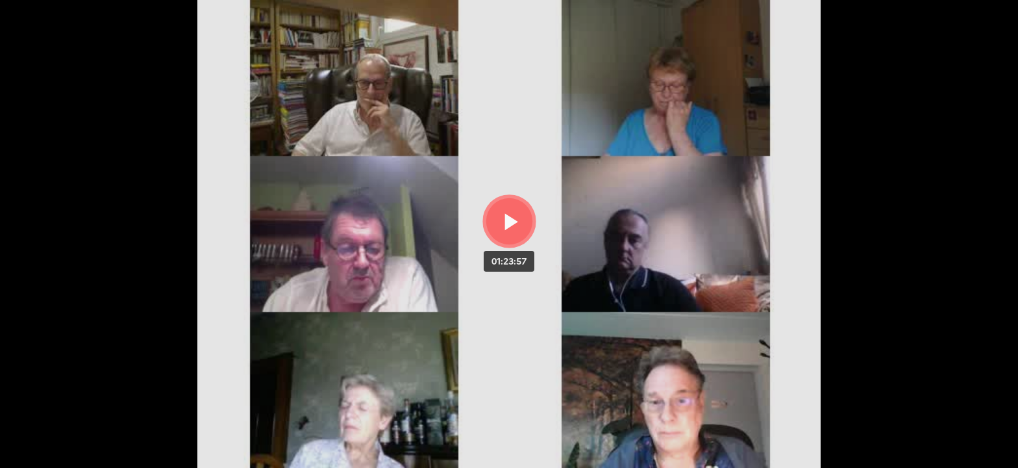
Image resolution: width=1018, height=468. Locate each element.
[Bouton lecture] (509, 221)
